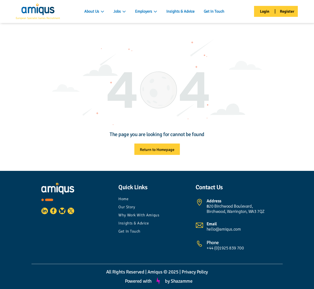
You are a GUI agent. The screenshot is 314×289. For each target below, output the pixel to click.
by (167, 281)
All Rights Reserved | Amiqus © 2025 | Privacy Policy (157, 272)
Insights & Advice (180, 11)
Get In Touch (214, 11)
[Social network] (67, 212)
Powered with (138, 281)
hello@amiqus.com (224, 229)
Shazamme (181, 281)
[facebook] (56, 212)
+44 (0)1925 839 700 (225, 248)
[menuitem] (156, 199)
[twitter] (78, 212)
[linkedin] (45, 212)
